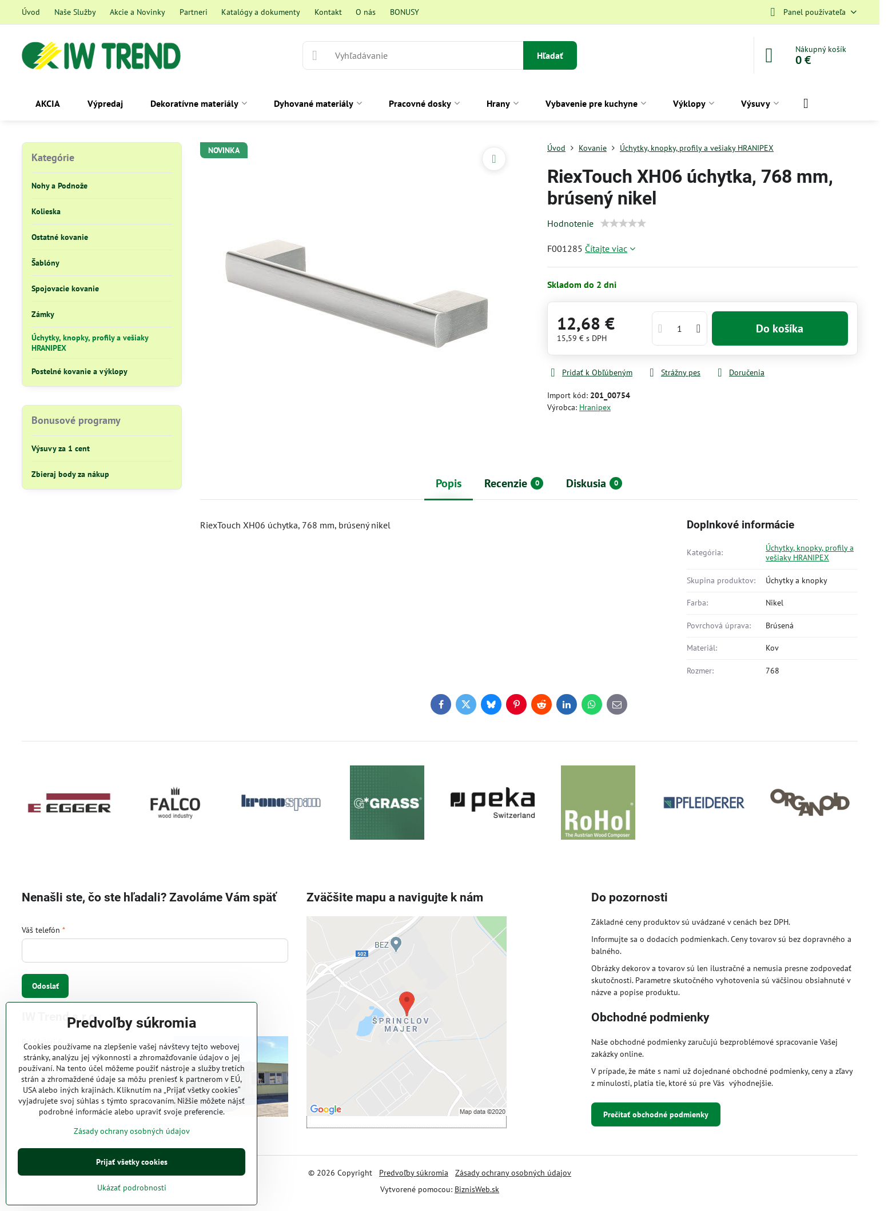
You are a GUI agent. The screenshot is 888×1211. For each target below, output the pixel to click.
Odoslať (45, 986)
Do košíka (779, 328)
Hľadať (550, 55)
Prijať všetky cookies (132, 1162)
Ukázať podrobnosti (131, 1187)
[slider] (623, 223)
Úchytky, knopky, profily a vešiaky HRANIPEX (810, 553)
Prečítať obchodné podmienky (655, 1114)
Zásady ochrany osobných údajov (513, 1173)
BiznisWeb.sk (477, 1189)
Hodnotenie (570, 223)
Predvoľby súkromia (413, 1173)
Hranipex (595, 407)
